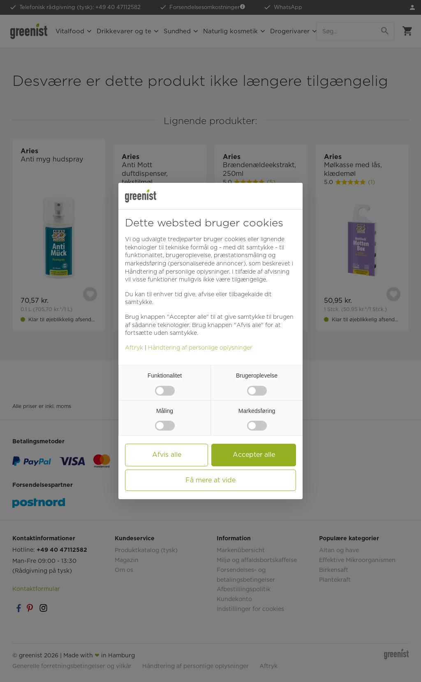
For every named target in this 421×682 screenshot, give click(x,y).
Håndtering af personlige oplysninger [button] (177, 271)
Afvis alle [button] (166, 455)
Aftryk (134, 347)
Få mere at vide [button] (210, 480)
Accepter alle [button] (254, 455)
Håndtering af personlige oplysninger (200, 347)
